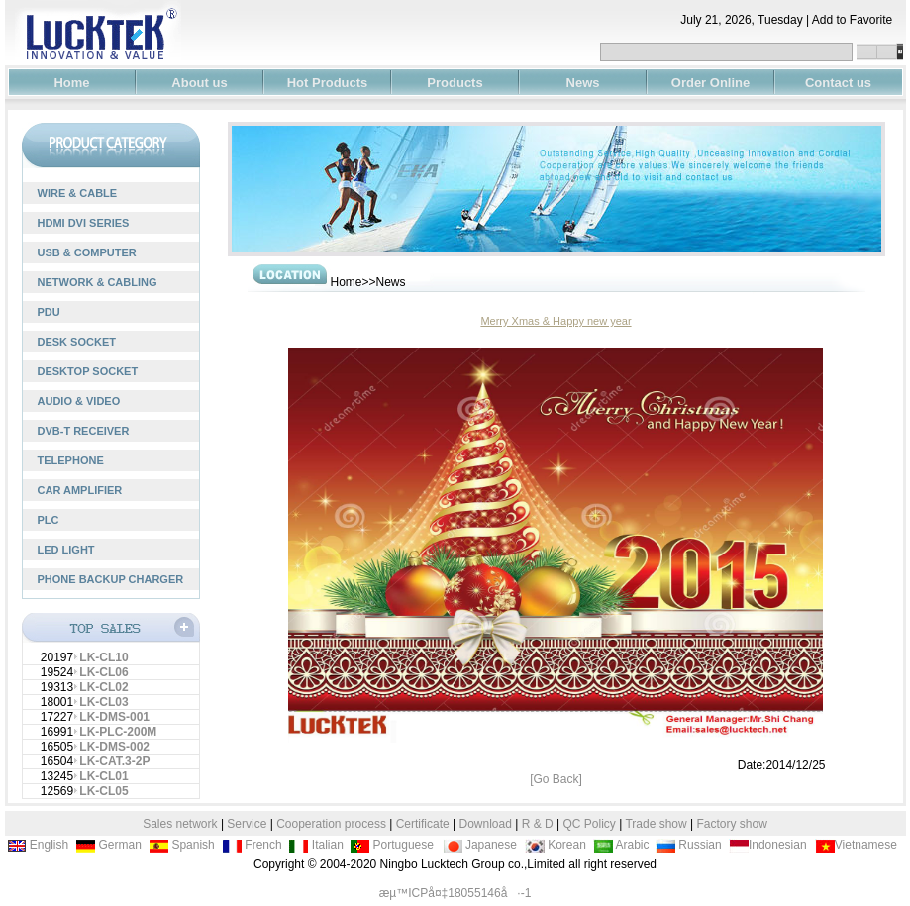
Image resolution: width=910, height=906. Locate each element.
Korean (555, 845)
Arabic (621, 845)
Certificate (423, 824)
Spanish (182, 845)
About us (199, 82)
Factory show (731, 824)
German (108, 845)
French (252, 845)
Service (246, 824)
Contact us (838, 82)
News (583, 82)
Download (485, 824)
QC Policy (588, 824)
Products (454, 82)
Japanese (480, 845)
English (38, 845)
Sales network (180, 824)
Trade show (657, 824)
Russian (689, 845)
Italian (315, 845)
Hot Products (327, 82)
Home (71, 82)
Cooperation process (331, 824)
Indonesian (768, 845)
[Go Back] (556, 779)
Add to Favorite (859, 20)
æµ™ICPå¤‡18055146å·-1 (455, 893)
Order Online (710, 82)
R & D (539, 824)
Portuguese (392, 845)
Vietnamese (856, 845)
